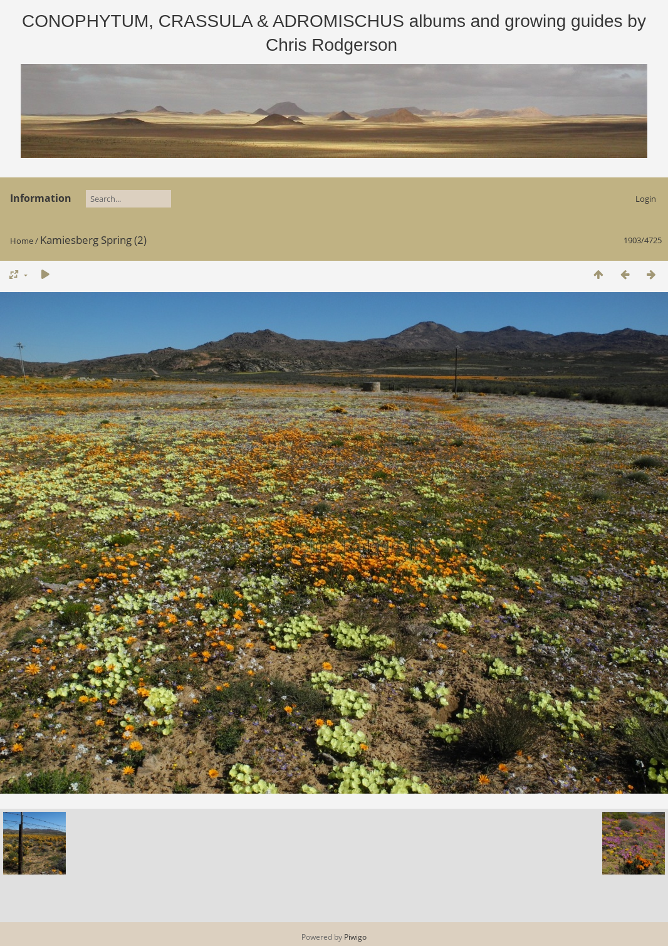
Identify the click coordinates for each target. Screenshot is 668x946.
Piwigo (355, 937)
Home (21, 240)
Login (645, 198)
